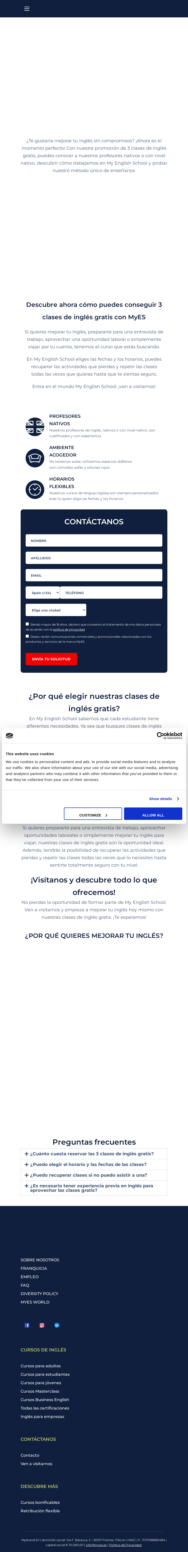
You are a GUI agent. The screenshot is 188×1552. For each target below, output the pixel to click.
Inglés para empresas (42, 1416)
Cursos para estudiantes (45, 1374)
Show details (160, 799)
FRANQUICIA (34, 1268)
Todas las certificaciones (45, 1408)
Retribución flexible (40, 1511)
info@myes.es (96, 1545)
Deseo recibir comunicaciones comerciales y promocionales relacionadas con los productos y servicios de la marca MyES (88, 639)
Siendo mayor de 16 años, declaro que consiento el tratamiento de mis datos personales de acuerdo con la (93, 626)
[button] (94, 1154)
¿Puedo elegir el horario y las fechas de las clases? (88, 1164)
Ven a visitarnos (36, 1463)
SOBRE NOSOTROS (40, 1260)
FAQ (25, 1285)
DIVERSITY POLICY (39, 1293)
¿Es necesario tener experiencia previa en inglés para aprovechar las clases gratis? (91, 1188)
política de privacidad (69, 629)
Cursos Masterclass (40, 1391)
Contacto (30, 1455)
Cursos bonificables (40, 1502)
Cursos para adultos (41, 1366)
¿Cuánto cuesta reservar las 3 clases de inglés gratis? (92, 1154)
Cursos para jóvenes (41, 1382)
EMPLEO (30, 1276)
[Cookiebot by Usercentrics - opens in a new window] (160, 736)
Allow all (153, 815)
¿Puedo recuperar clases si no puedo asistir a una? (88, 1175)
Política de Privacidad (125, 1545)
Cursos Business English (45, 1399)
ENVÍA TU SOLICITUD (51, 659)
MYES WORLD (35, 1302)
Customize (93, 815)
